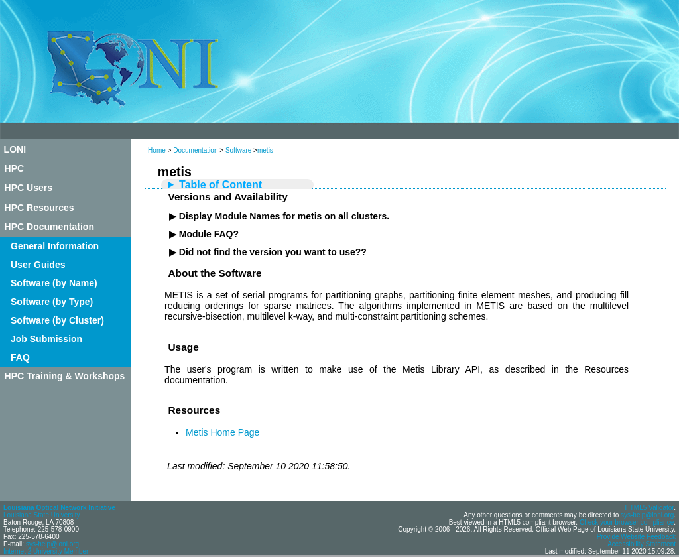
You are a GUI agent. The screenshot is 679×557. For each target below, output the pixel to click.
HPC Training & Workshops (65, 376)
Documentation (195, 150)
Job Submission (46, 339)
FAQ (20, 357)
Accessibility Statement (641, 544)
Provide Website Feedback (636, 536)
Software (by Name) (54, 283)
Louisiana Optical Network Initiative (59, 507)
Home (157, 150)
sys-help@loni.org (52, 544)
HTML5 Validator (649, 507)
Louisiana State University (41, 515)
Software (238, 150)
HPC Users (28, 187)
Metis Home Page (222, 432)
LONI (15, 149)
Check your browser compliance (627, 522)
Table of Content (220, 184)
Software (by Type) (52, 301)
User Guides (38, 264)
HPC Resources (39, 207)
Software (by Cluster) (57, 320)
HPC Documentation (49, 226)
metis (265, 150)
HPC (15, 168)
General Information (55, 246)
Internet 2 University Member (45, 551)
